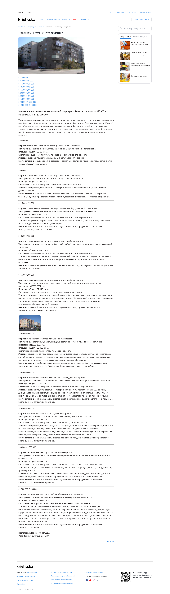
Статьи (41, 27)
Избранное (120, 12)
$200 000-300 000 (26, 93)
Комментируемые (140, 36)
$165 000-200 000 (26, 89)
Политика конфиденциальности (62, 583)
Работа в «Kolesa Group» (25, 580)
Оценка (57, 19)
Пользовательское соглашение (61, 580)
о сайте (28, 573)
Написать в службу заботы (26, 577)
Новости (76, 19)
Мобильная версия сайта (94, 572)
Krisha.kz (21, 27)
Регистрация (131, 12)
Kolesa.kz (21, 12)
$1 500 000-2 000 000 (28, 105)
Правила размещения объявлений (63, 576)
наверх (110, 541)
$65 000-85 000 (25, 77)
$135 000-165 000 (26, 86)
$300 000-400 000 (26, 96)
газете (34, 573)
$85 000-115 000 (25, 80)
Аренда (50, 19)
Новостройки (67, 19)
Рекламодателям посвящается (61, 572)
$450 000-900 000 (26, 99)
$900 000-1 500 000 (27, 102)
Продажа (42, 19)
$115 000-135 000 (26, 83)
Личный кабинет (145, 12)
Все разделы (32, 27)
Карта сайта (21, 584)
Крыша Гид (85, 19)
